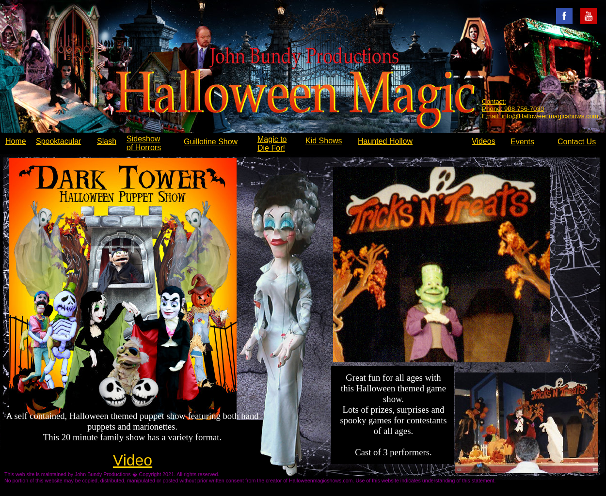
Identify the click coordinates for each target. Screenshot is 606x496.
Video (132, 460)
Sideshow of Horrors (144, 143)
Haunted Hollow (385, 141)
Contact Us (577, 142)
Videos (483, 141)
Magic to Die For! (272, 143)
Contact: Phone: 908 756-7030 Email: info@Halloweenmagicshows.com (540, 109)
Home (15, 141)
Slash (106, 141)
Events (522, 142)
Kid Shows (323, 141)
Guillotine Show (211, 142)
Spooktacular (58, 141)
